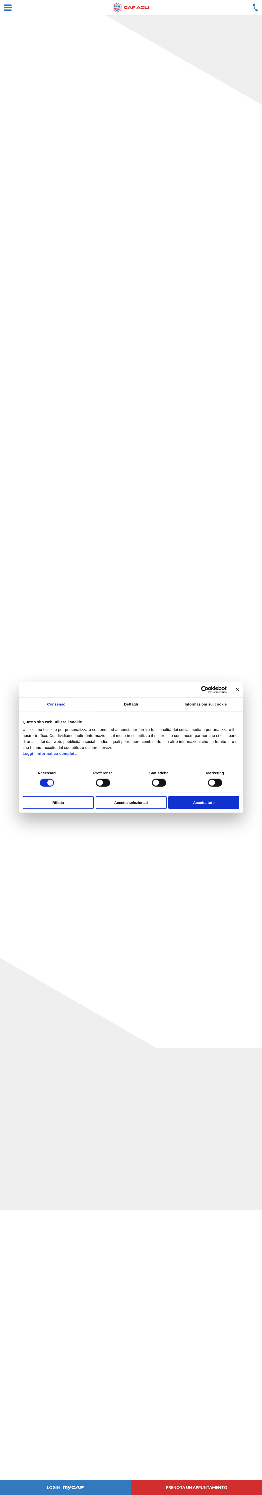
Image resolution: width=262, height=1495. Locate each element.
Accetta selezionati (131, 802)
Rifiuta (58, 802)
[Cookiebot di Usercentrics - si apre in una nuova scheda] (205, 689)
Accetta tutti (204, 802)
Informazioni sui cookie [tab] (206, 704)
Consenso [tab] (56, 704)
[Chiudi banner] (237, 689)
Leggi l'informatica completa (50, 753)
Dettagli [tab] (131, 704)
